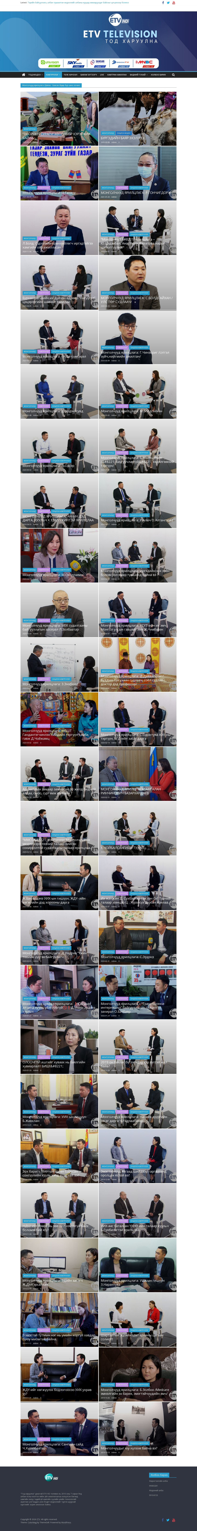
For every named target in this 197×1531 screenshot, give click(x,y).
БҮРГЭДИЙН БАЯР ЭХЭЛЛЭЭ (122, 138)
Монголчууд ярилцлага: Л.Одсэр (48, 465)
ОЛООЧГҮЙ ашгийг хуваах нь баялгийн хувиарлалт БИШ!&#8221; (54, 1064)
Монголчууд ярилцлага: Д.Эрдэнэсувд (53, 411)
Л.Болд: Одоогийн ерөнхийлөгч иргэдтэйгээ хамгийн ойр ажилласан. (58, 245)
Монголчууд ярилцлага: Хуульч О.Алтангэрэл (137, 520)
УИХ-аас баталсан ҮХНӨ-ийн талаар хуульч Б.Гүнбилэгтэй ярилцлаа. (135, 1228)
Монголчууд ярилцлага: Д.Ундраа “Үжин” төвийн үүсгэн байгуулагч (55, 955)
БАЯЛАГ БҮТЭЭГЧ (89, 74)
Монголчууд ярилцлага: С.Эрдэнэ (127, 956)
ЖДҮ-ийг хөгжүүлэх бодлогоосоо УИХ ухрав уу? (57, 1391)
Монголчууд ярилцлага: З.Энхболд (50, 684)
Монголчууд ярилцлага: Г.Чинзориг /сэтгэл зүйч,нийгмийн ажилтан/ (135, 354)
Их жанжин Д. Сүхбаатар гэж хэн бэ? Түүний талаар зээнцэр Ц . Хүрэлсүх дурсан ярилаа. (136, 900)
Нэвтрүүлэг (52, 74)
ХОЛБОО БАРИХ (158, 74)
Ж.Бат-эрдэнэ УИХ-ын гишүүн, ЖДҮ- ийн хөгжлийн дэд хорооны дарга (54, 900)
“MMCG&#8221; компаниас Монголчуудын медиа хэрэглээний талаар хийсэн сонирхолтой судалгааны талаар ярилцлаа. (57, 843)
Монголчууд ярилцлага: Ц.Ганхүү (49, 192)
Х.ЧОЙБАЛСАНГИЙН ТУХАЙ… (123, 847)
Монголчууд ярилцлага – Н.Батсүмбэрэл (54, 356)
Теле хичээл (70, 74)
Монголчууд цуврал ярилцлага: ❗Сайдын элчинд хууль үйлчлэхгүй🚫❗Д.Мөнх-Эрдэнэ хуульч (59, 1007)
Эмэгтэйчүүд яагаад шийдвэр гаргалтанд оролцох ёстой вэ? (133, 1173)
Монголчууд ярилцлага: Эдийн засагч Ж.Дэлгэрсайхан (53, 1282)
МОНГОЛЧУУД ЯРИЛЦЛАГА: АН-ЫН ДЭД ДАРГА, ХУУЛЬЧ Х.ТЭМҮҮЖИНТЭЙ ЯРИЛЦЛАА (58, 518)
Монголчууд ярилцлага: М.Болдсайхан (131, 411)
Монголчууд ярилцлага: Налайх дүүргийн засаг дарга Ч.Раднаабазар (134, 1118)
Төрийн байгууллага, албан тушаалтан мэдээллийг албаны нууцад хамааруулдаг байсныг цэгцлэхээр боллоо (78, 2)
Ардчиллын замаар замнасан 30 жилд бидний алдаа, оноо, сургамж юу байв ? (59, 791)
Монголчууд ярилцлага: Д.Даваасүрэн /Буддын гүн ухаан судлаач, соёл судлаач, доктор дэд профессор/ (133, 680)
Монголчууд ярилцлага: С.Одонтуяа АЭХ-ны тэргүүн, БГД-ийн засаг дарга (136, 736)
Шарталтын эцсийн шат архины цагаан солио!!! (132, 1337)
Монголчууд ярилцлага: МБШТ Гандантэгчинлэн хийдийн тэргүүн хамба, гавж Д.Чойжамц (56, 734)
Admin (35, 142)
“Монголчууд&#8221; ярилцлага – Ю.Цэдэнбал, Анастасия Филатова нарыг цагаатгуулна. (133, 243)
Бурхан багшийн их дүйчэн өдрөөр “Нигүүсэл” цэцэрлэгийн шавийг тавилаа (59, 299)
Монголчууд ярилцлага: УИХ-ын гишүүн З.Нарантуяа (133, 1282)
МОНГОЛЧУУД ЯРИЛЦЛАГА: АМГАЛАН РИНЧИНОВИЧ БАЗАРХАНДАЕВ (131, 791)
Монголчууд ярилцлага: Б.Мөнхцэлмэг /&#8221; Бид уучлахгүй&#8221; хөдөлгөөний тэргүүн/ (137, 461)
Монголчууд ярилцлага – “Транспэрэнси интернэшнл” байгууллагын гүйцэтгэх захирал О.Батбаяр (132, 1007)
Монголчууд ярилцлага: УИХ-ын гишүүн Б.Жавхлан (54, 1118)
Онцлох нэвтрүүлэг (61, 187)
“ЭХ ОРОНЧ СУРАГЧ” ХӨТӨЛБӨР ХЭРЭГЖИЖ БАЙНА (57, 136)
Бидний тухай (138, 74)
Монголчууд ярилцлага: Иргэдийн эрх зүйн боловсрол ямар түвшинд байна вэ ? (135, 572)
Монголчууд (29, 129)
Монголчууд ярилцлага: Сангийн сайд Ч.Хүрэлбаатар (53, 1446)
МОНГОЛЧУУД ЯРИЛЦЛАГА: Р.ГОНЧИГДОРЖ (136, 192)
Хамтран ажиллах (117, 74)
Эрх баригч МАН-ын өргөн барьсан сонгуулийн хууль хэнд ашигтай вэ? (51, 1173)
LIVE (102, 74)
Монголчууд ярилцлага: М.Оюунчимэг (53, 574)
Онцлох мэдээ (123, 133)
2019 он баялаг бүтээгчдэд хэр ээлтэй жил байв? (134, 1064)
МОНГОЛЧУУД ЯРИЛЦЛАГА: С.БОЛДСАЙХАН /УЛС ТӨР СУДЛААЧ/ (137, 299)
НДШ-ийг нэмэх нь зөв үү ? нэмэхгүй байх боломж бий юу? (56, 1228)
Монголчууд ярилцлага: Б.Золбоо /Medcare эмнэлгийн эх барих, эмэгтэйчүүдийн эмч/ (135, 1391)
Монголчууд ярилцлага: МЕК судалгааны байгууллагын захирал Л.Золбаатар (55, 627)
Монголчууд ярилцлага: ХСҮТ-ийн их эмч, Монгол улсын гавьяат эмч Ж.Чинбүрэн (134, 627)
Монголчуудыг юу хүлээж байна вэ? (129, 1448)
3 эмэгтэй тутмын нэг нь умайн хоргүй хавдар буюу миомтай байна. (59, 1337)
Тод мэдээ (34, 74)
